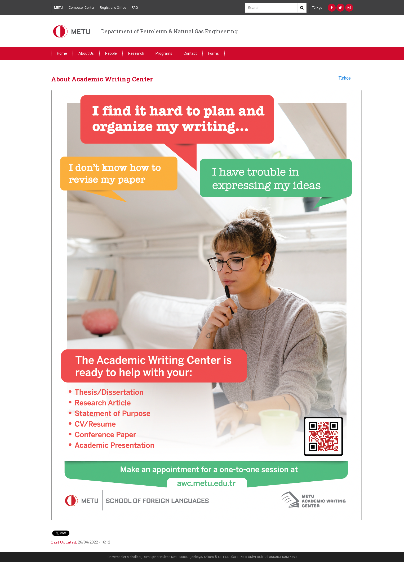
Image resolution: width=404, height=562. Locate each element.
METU (58, 8)
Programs (164, 53)
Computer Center (81, 8)
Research (136, 53)
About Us (86, 53)
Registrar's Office (113, 8)
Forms (213, 53)
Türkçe (317, 8)
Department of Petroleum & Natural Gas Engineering (169, 31)
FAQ (135, 8)
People (111, 53)
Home (62, 53)
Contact (190, 53)
